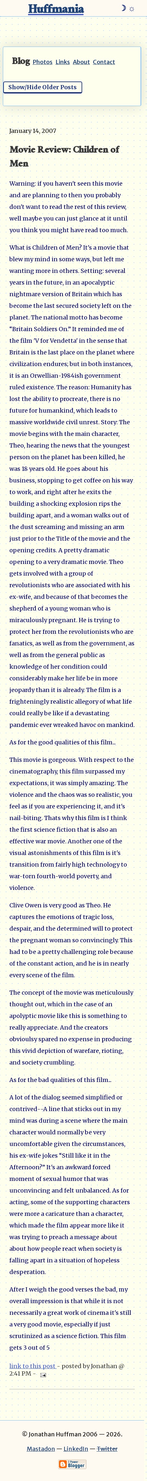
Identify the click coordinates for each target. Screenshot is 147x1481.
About (81, 62)
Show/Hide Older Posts (42, 87)
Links (62, 62)
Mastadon (41, 1449)
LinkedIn (76, 1449)
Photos (43, 62)
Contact (104, 62)
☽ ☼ (127, 8)
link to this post (33, 1366)
